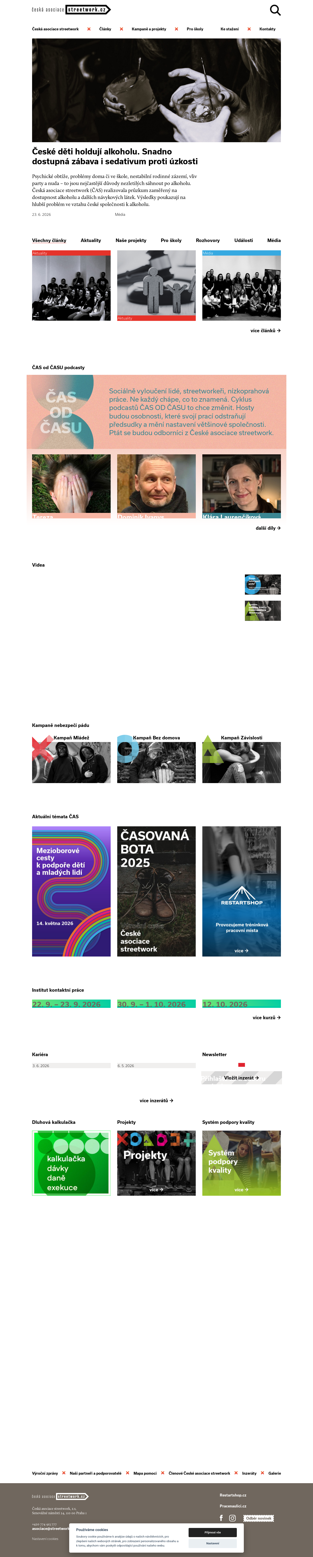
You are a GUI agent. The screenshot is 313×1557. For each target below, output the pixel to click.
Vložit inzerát (241, 1315)
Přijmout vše (213, 1532)
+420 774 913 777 (44, 1524)
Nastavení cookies (45, 1539)
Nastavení (212, 1543)
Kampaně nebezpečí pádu (60, 845)
